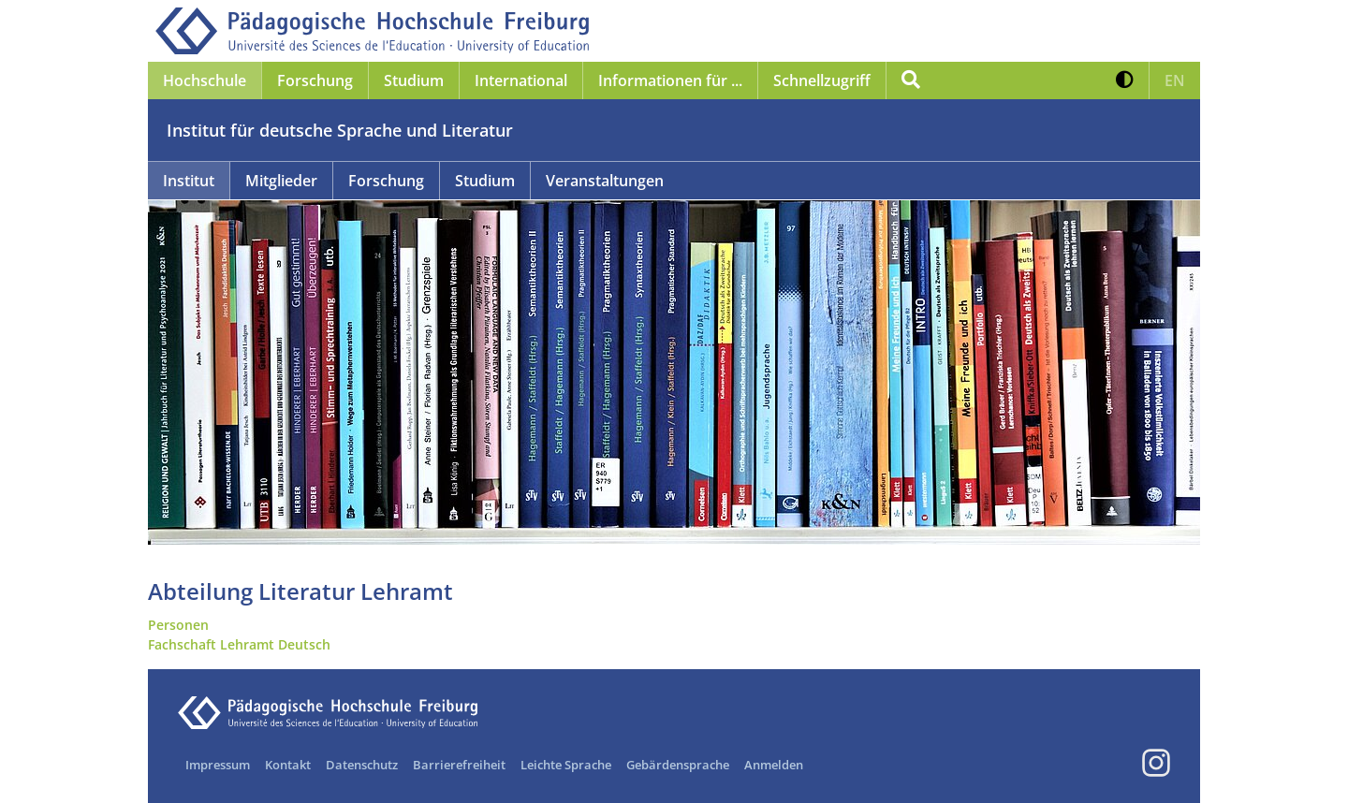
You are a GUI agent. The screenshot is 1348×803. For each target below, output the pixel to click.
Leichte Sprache (565, 764)
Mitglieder (281, 180)
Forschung (386, 180)
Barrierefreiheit (459, 764)
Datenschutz (362, 764)
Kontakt (288, 764)
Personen (178, 625)
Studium (485, 180)
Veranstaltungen (605, 180)
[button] (1125, 80)
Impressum (217, 764)
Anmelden (773, 764)
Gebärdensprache (677, 764)
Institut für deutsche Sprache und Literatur (340, 130)
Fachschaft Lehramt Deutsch (239, 644)
